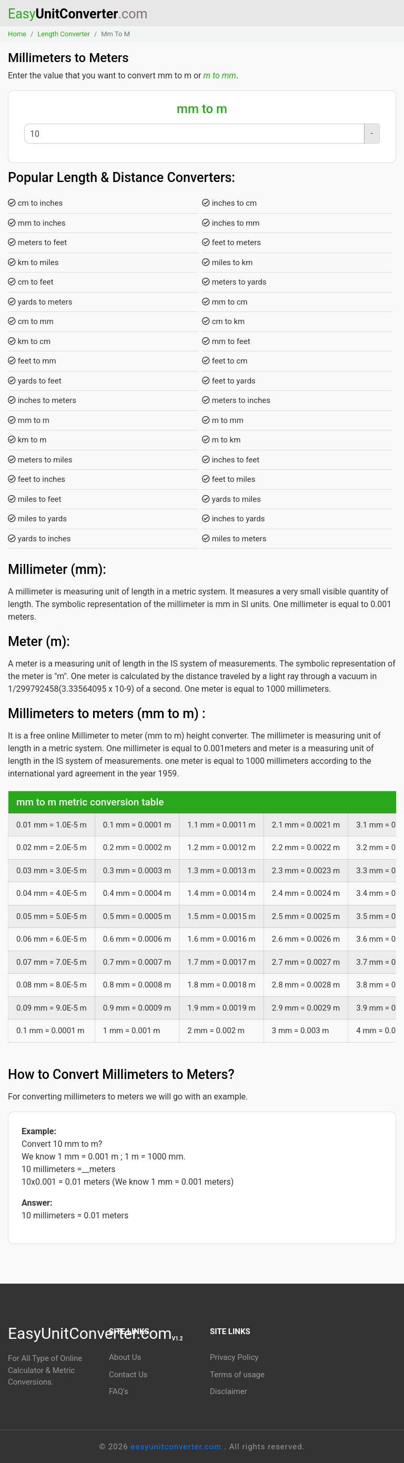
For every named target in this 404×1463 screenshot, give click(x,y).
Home (17, 34)
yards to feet (35, 381)
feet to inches (36, 479)
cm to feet (30, 282)
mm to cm (225, 302)
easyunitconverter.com (177, 1446)
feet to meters (231, 242)
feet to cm (224, 361)
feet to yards (229, 381)
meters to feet (37, 242)
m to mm (220, 75)
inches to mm (231, 223)
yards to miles (231, 499)
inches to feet (230, 460)
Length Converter (63, 34)
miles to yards (37, 518)
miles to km (227, 262)
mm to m (28, 420)
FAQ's (118, 1391)
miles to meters (234, 538)
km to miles (33, 262)
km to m (27, 440)
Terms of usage (237, 1374)
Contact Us (128, 1374)
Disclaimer (228, 1391)
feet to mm (32, 361)
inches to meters (42, 400)
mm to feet (226, 341)
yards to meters (40, 302)
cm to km (223, 321)
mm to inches (37, 223)
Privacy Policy (234, 1357)
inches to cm (229, 203)
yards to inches (39, 538)
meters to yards (234, 282)
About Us (125, 1357)
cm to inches (35, 203)
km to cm (29, 341)
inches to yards (233, 518)
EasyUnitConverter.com (95, 1333)
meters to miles (40, 460)
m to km (221, 440)
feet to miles (228, 479)
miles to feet (34, 499)
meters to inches (236, 400)
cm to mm (31, 321)
